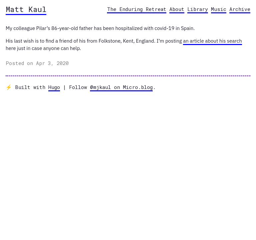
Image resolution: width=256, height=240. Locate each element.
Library (197, 9)
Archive (239, 9)
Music (218, 9)
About (176, 9)
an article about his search (212, 41)
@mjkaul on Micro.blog (121, 87)
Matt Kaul (26, 9)
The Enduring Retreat (136, 9)
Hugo (54, 87)
